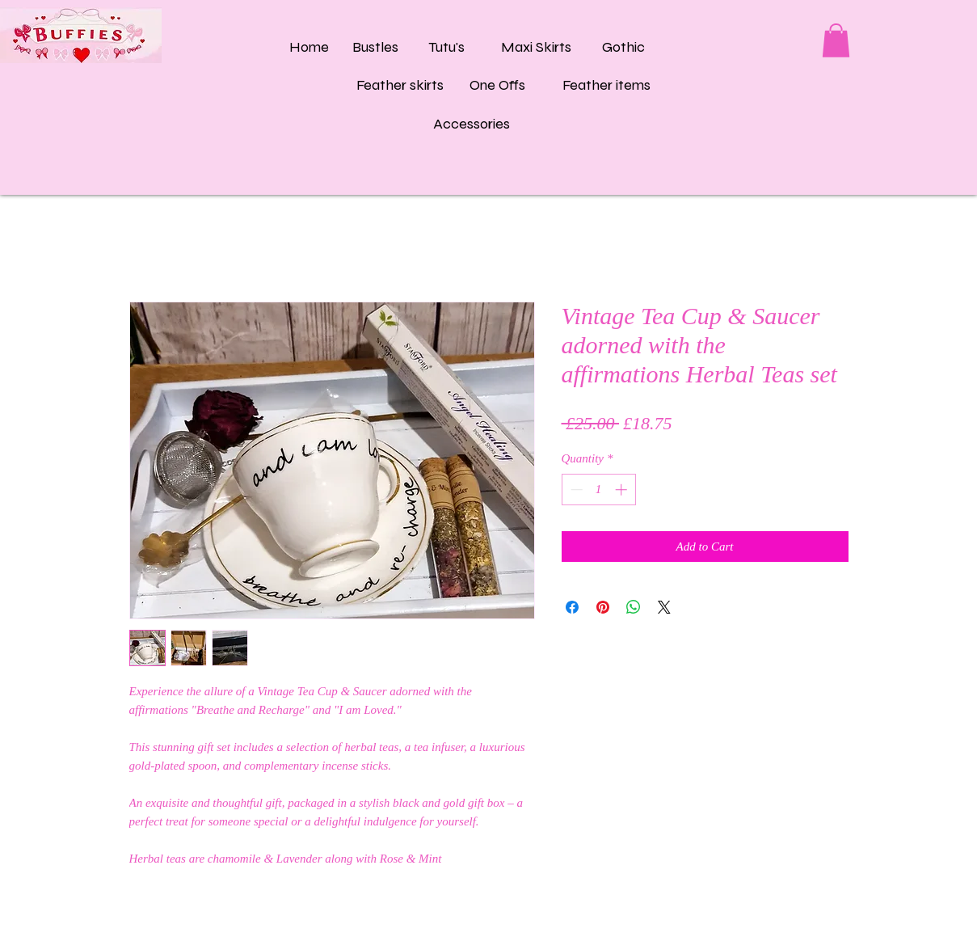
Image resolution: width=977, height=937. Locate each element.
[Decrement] (575, 489)
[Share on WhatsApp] (633, 607)
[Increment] (623, 489)
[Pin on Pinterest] (603, 607)
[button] (836, 40)
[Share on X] (664, 607)
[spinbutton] (598, 489)
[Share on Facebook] (572, 607)
